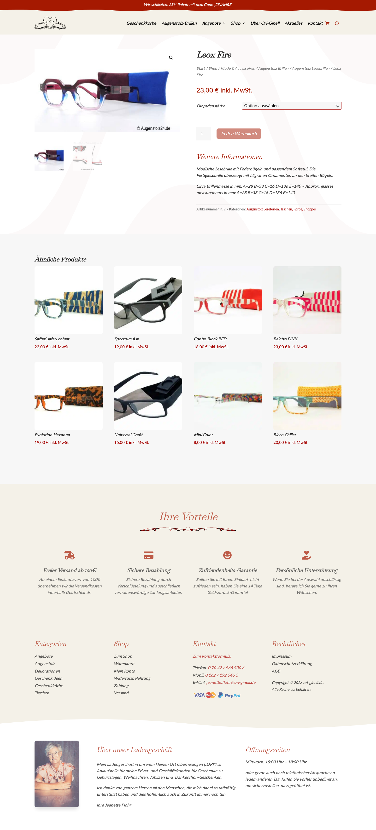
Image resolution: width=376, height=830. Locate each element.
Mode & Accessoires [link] (238, 68)
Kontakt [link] (315, 23)
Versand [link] (121, 692)
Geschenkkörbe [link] (141, 23)
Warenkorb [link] (124, 663)
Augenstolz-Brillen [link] (179, 23)
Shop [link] (235, 23)
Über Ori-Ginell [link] (264, 23)
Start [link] (200, 68)
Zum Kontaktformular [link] (212, 656)
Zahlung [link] (121, 685)
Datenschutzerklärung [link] (292, 663)
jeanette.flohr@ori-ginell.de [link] (230, 682)
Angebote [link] (211, 23)
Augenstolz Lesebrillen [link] (310, 68)
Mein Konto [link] (124, 670)
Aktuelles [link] (293, 23)
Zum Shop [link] (123, 656)
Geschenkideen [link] (48, 678)
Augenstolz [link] (45, 663)
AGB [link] (276, 670)
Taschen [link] (42, 692)
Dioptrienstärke (211, 105)
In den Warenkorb (239, 133)
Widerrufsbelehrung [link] (132, 678)
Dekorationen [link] (47, 670)
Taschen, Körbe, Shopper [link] (298, 209)
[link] (50, 23)
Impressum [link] (281, 656)
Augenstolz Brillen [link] (273, 68)
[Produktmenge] (203, 133)
